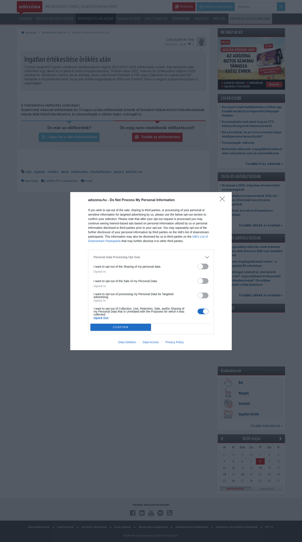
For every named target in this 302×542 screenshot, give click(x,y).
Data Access (151, 342)
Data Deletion (127, 342)
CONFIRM (121, 327)
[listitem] (151, 257)
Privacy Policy (174, 342)
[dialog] (151, 271)
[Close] (224, 200)
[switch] (203, 266)
